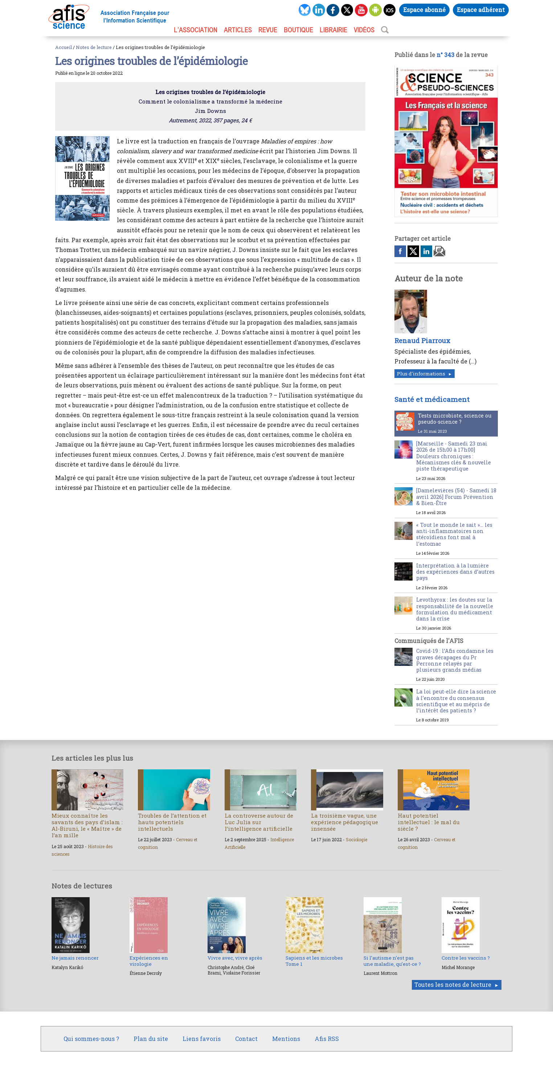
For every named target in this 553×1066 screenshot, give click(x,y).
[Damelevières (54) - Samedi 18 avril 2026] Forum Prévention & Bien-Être (456, 496)
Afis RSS (327, 1038)
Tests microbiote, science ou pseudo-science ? (454, 418)
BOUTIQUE (298, 30)
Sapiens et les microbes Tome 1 (314, 961)
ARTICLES (238, 30)
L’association (195, 30)
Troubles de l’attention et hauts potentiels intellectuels (172, 822)
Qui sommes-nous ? (91, 1038)
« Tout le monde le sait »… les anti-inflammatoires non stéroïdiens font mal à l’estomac (454, 534)
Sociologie (356, 839)
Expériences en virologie (149, 961)
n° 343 (445, 54)
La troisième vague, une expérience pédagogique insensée (344, 822)
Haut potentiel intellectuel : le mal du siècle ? (429, 822)
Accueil (63, 47)
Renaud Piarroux (422, 340)
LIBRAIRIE (333, 30)
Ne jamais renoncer (75, 958)
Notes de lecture (94, 47)
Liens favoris (202, 1038)
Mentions (286, 1038)
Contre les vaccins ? (466, 958)
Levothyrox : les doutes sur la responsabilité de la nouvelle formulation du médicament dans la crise (454, 609)
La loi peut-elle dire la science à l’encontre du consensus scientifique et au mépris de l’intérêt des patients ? (456, 701)
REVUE (267, 30)
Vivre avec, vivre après (235, 958)
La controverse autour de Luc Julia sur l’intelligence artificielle (259, 822)
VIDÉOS (364, 30)
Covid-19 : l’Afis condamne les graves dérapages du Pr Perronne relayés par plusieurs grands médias (454, 660)
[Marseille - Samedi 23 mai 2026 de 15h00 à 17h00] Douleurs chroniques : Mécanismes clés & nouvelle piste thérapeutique (453, 456)
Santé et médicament (432, 399)
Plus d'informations (421, 373)
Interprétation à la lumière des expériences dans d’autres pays (455, 572)
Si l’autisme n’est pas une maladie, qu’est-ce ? (392, 961)
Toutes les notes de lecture (452, 984)
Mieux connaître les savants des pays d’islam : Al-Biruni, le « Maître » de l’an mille (87, 825)
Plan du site (151, 1038)
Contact (246, 1038)
